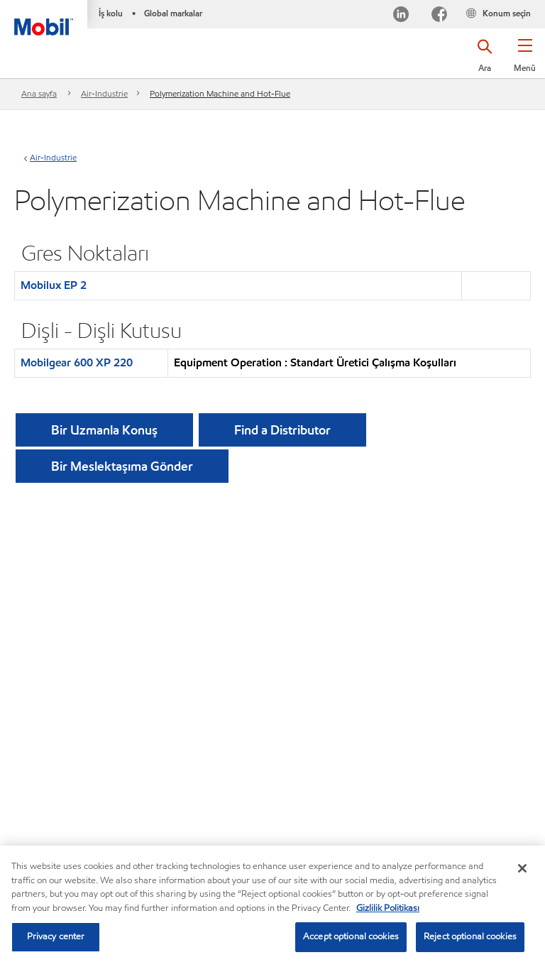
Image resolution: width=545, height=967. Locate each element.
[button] (525, 60)
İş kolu (111, 13)
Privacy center (56, 936)
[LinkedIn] (400, 16)
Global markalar (173, 13)
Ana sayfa (39, 93)
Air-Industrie (104, 93)
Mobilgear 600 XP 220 (77, 362)
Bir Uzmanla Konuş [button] (104, 430)
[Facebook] (439, 16)
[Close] (522, 868)
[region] (272, 906)
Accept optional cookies (351, 936)
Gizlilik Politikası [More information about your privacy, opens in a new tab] (387, 908)
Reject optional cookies (470, 936)
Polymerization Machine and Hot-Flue (220, 93)
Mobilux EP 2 (54, 285)
